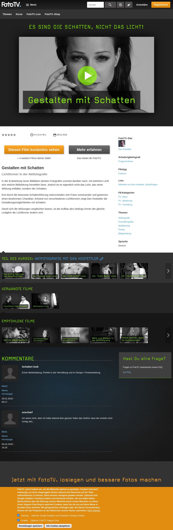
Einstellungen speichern (30, 526)
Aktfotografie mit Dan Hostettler (66, 259)
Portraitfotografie (125, 222)
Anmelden (142, 4)
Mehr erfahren (89, 150)
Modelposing (124, 226)
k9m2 (4, 386)
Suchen (110, 5)
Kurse (19, 14)
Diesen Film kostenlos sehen (33, 150)
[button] (87, 75)
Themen (7, 14)
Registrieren (161, 4)
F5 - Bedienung (125, 201)
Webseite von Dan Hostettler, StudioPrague (137, 184)
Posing (121, 229)
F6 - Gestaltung (125, 204)
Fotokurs (122, 173)
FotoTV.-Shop (52, 14)
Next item (168, 271)
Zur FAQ (127, 372)
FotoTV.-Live (34, 14)
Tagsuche (128, 5)
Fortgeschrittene (125, 161)
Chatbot (24, 520)
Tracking (25, 515)
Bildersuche (120, 5)
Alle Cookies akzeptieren (58, 526)
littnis (4, 431)
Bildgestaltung (124, 233)
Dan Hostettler (124, 149)
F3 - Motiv (122, 197)
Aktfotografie (124, 218)
